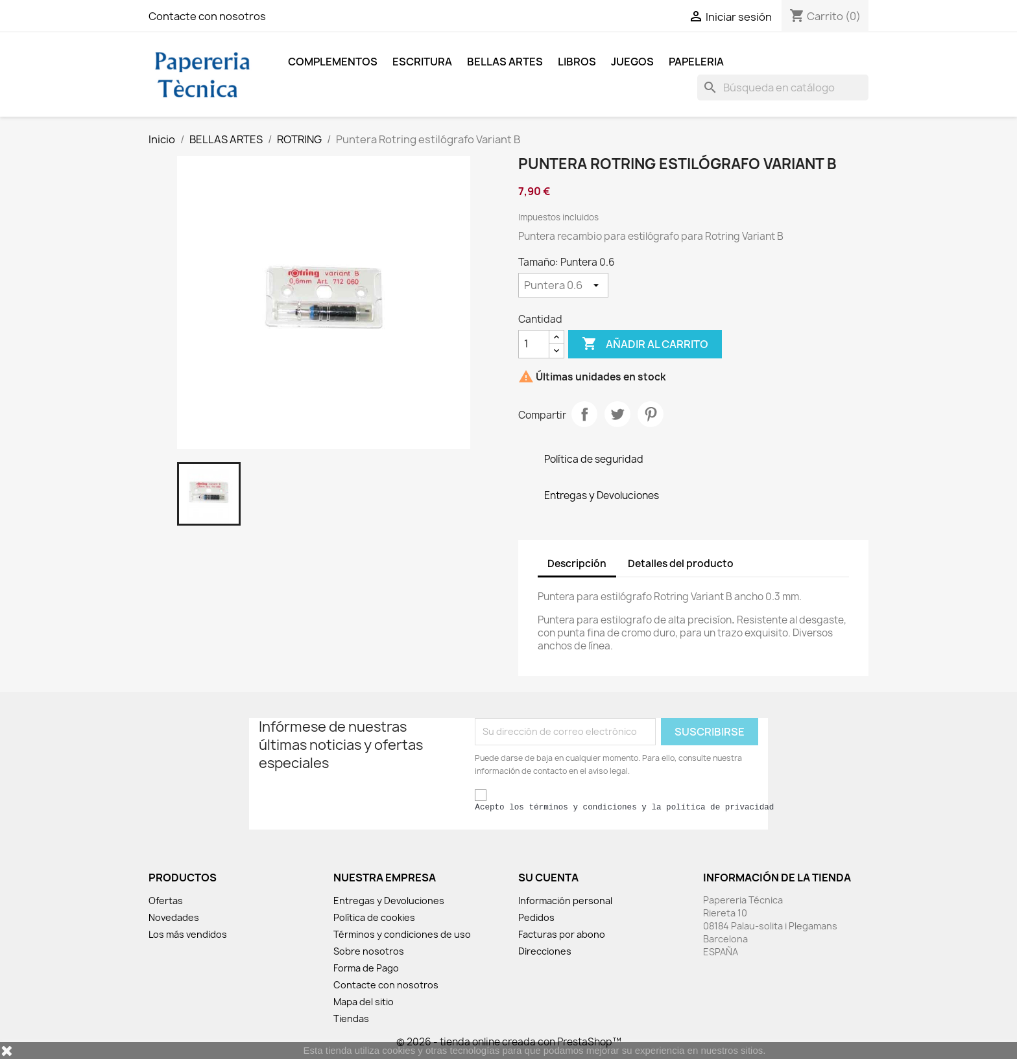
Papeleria (696, 61)
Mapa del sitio (363, 1001)
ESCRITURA (422, 61)
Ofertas (166, 900)
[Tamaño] (563, 285)
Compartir (584, 414)
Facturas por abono (561, 934)
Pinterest (651, 414)
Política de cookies (374, 917)
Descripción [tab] (576, 563)
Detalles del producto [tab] (681, 563)
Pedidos (536, 917)
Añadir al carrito (645, 344)
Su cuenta (548, 877)
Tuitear (617, 414)
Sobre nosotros (368, 951)
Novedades (174, 917)
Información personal (565, 900)
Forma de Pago (366, 968)
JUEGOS (632, 61)
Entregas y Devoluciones (388, 900)
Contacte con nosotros (207, 16)
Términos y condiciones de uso (402, 934)
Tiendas (351, 1018)
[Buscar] (782, 87)
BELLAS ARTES (505, 61)
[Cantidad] (533, 344)
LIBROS (577, 61)
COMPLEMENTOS (332, 61)
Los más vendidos (188, 934)
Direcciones (544, 951)
